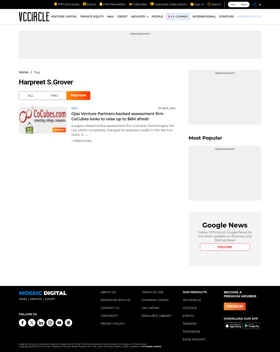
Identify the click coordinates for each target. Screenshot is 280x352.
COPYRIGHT (109, 315)
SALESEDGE (191, 331)
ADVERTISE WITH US (116, 300)
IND (233, 4)
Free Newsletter (112, 4)
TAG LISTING (150, 308)
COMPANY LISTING (155, 300)
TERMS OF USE (152, 292)
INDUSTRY (138, 17)
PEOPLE (157, 17)
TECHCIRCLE (192, 300)
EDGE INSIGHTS (194, 339)
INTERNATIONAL (204, 17)
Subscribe (138, 4)
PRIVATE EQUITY (92, 17)
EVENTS (188, 315)
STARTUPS (226, 17)
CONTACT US (110, 308)
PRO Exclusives (66, 4)
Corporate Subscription (168, 4)
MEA (244, 4)
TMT (74, 108)
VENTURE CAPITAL (64, 17)
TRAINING (190, 323)
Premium (78, 95)
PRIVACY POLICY (113, 323)
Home (23, 72)
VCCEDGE (190, 308)
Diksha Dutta (82, 140)
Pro (54, 96)
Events (89, 4)
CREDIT (122, 17)
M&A (110, 17)
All (30, 96)
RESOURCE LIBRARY (157, 315)
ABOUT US (108, 292)
